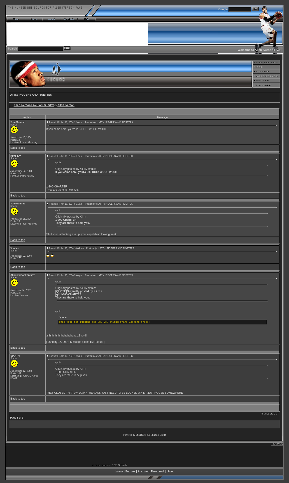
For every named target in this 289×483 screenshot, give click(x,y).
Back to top (17, 147)
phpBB (140, 434)
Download (157, 471)
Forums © (277, 444)
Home (119, 471)
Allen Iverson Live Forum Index (34, 105)
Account (143, 471)
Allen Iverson (65, 105)
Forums (130, 471)
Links (169, 471)
